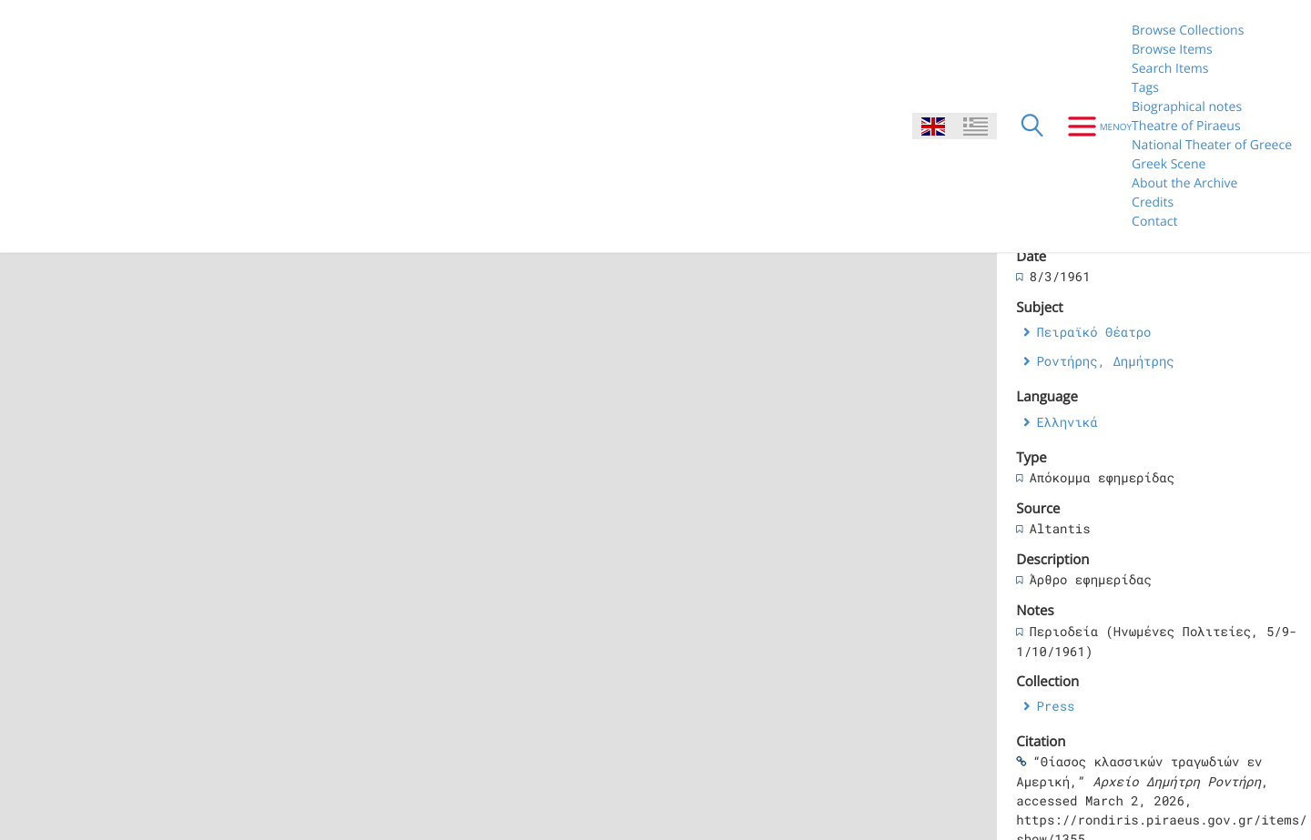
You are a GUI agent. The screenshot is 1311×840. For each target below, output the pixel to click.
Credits (1153, 202)
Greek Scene (1168, 164)
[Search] (1032, 126)
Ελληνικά (1066, 421)
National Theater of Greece (1212, 145)
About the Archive (1184, 183)
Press (1055, 705)
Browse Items (1172, 49)
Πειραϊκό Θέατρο (1093, 331)
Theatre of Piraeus (1186, 126)
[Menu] (1093, 126)
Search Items (1170, 68)
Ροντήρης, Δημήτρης (1105, 360)
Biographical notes (1187, 107)
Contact (1154, 221)
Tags (1145, 87)
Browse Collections (1188, 30)
